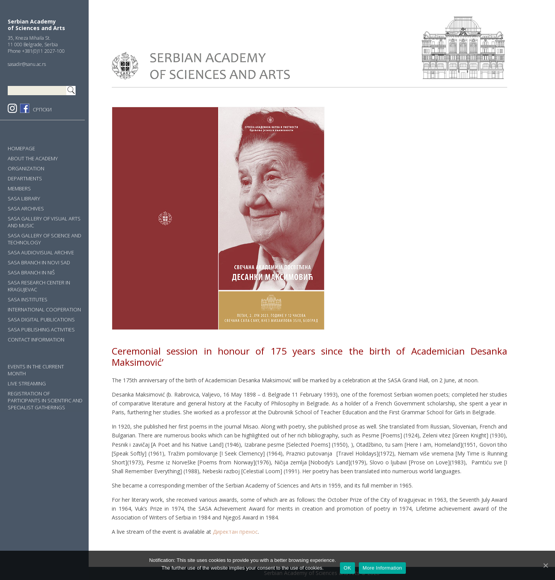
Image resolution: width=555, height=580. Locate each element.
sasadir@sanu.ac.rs (27, 64)
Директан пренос (235, 531)
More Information (382, 568)
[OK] (545, 565)
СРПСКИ (42, 109)
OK (347, 568)
